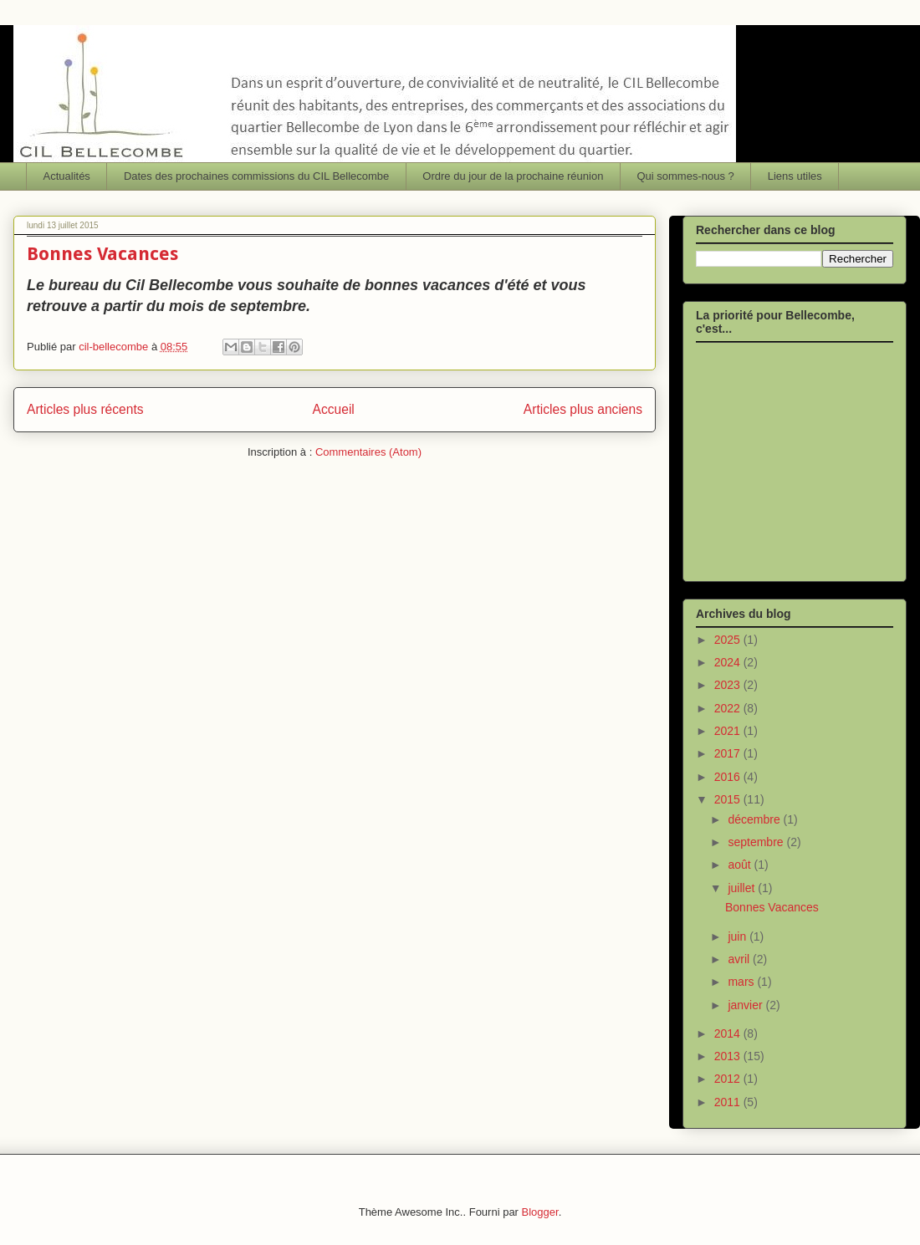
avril (740, 959)
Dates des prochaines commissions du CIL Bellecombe (256, 176)
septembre (757, 842)
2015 (729, 799)
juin (738, 936)
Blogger (540, 1212)
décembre (755, 819)
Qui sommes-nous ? (684, 176)
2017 (729, 753)
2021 (729, 730)
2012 (729, 1078)
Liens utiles (795, 176)
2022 (729, 708)
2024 (729, 662)
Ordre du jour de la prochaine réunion (512, 176)
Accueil (334, 409)
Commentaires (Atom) (368, 452)
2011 (729, 1102)
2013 (729, 1056)
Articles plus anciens (583, 409)
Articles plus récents (85, 409)
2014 (729, 1033)
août (741, 864)
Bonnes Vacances (102, 253)
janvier (746, 1005)
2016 (729, 776)
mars (742, 981)
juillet (743, 888)
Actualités (66, 176)
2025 (729, 639)
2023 (729, 684)
